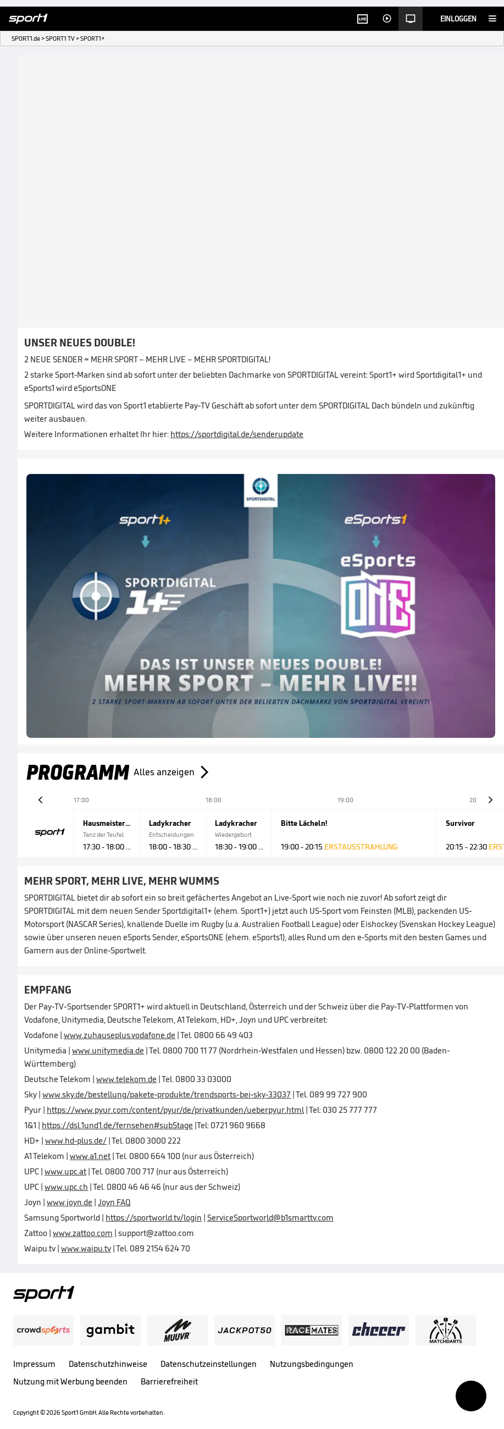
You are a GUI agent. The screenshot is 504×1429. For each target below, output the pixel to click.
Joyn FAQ (114, 1202)
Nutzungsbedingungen (311, 1364)
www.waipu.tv (86, 1248)
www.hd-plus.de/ (76, 1140)
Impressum (34, 1364)
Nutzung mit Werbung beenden (70, 1381)
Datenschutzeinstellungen (208, 1364)
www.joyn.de (69, 1202)
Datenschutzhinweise (108, 1364)
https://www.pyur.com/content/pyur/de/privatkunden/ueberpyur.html (175, 1110)
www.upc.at (65, 1171)
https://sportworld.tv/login (154, 1217)
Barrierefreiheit (169, 1381)
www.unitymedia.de (108, 1050)
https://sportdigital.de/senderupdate (236, 434)
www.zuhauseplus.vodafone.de (119, 1035)
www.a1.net (90, 1156)
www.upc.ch (66, 1187)
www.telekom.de (126, 1079)
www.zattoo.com (83, 1233)
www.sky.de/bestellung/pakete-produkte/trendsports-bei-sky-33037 (166, 1094)
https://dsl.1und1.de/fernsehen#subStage (117, 1125)
